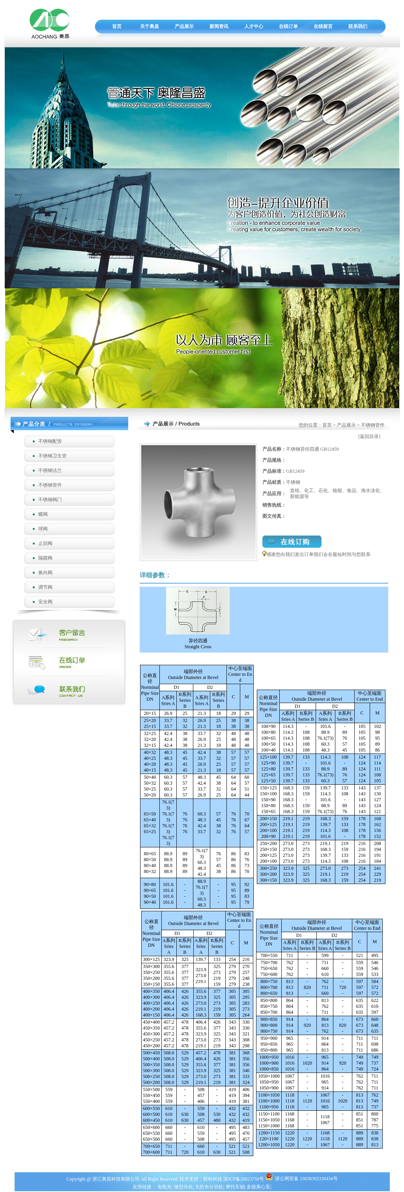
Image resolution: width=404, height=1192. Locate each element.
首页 (117, 26)
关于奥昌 (149, 26)
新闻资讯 (218, 26)
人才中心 (253, 26)
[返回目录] (369, 436)
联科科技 (212, 1179)
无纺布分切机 (209, 1187)
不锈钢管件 (50, 485)
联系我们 (357, 26)
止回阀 (45, 543)
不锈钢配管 (50, 441)
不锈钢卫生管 (52, 456)
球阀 (43, 529)
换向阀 (45, 572)
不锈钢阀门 (50, 499)
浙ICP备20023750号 (244, 1179)
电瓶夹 (164, 1187)
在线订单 (288, 26)
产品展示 (184, 26)
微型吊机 (183, 1187)
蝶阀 (43, 514)
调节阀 (45, 587)
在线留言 (323, 26)
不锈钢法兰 (50, 470)
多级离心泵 (258, 1187)
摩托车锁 (235, 1187)
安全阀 (45, 601)
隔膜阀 (45, 558)
